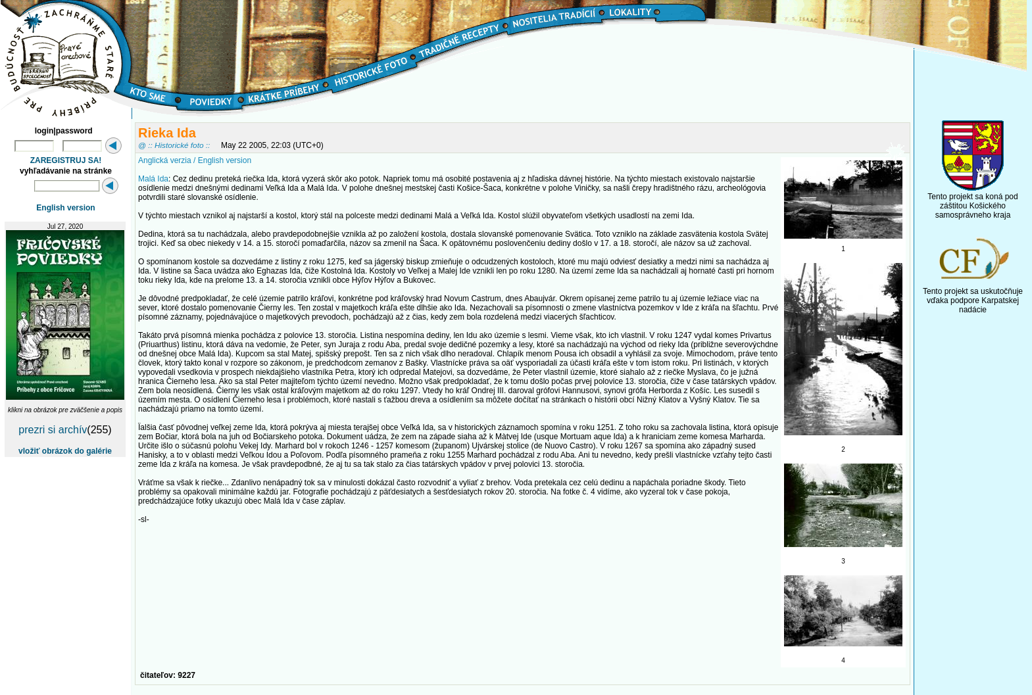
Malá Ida (153, 178)
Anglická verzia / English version (194, 160)
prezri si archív (52, 429)
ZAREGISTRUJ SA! (66, 160)
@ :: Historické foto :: (174, 145)
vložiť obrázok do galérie (65, 451)
